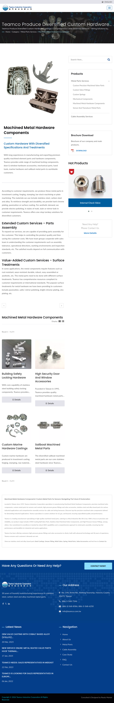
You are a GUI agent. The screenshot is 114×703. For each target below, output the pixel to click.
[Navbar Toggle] (109, 8)
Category (15, 32)
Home (8, 32)
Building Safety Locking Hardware (14, 375)
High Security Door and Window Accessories (47, 377)
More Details (90, 233)
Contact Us (102, 541)
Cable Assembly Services (82, 116)
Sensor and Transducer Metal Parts (87, 108)
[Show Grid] (59, 321)
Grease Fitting (49, 541)
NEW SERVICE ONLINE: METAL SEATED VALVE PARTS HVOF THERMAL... (26, 649)
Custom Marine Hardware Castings (15, 446)
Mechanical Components (83, 99)
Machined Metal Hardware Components (53, 32)
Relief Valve (58, 541)
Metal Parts (72, 541)
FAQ (64, 659)
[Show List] (63, 321)
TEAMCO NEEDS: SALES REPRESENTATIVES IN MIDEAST (28, 662)
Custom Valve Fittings (81, 90)
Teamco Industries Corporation (28, 697)
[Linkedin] (9, 603)
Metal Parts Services (29, 32)
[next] (62, 305)
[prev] (4, 305)
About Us (66, 639)
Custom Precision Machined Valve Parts (88, 85)
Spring (65, 541)
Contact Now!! (98, 566)
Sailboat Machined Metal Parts (47, 446)
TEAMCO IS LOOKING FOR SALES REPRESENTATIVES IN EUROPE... (27, 674)
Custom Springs (79, 94)
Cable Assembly (69, 649)
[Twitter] (6, 603)
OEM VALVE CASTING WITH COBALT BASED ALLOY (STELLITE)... (26, 635)
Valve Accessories (82, 541)
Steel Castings (39, 541)
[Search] (87, 59)
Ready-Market (106, 697)
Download (79, 150)
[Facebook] (3, 603)
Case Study (67, 654)
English (108, 2)
